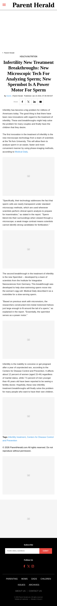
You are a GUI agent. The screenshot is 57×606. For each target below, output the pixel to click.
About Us (20, 591)
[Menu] (4, 5)
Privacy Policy (36, 599)
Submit (46, 551)
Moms (24, 579)
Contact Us (35, 591)
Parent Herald (9, 53)
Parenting (12, 579)
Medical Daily (21, 152)
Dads (34, 579)
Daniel (9, 96)
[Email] (40, 102)
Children (46, 579)
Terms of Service (21, 599)
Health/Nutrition (28, 56)
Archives (34, 585)
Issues (21, 585)
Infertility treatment (17, 437)
